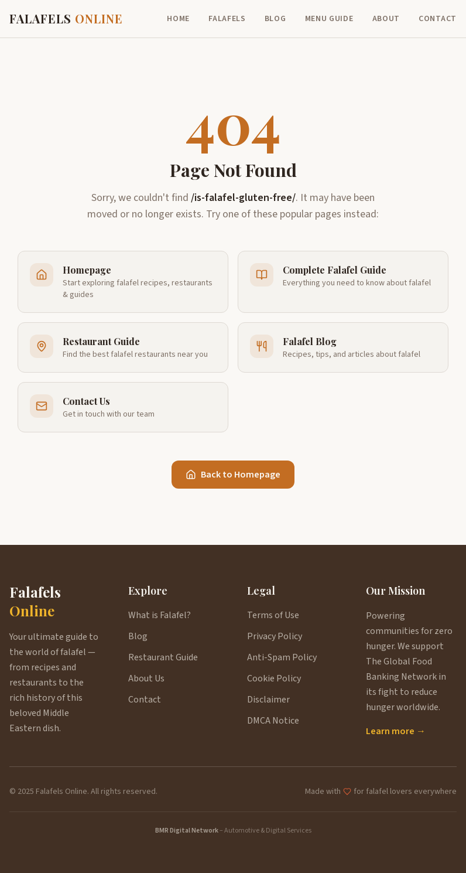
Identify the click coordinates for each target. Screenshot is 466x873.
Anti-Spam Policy (282, 657)
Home (178, 19)
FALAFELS (66, 18)
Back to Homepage (233, 474)
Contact (438, 19)
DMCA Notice (273, 720)
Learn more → (396, 731)
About (386, 19)
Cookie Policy (274, 678)
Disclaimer (268, 699)
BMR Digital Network (186, 831)
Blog (275, 19)
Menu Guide (329, 19)
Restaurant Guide (163, 657)
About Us (146, 678)
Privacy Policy (274, 636)
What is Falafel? (159, 615)
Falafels (227, 19)
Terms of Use (273, 615)
